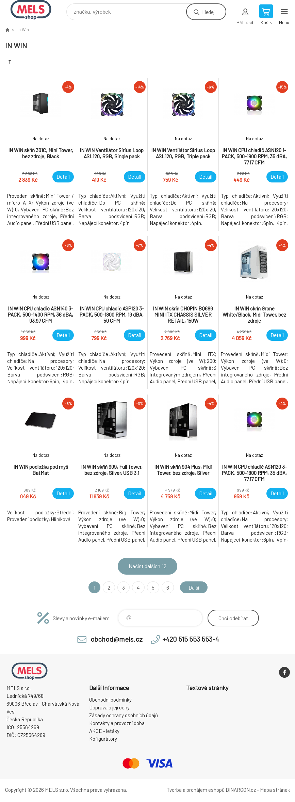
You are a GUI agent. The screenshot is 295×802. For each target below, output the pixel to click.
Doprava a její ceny (109, 707)
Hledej (208, 12)
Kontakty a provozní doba (117, 723)
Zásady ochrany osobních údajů (123, 715)
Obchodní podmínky (110, 699)
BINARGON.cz (241, 790)
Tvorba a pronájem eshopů (196, 790)
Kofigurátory (103, 739)
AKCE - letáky (104, 731)
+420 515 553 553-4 (190, 639)
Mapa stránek (275, 790)
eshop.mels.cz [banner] (35, 10)
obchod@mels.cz (117, 639)
